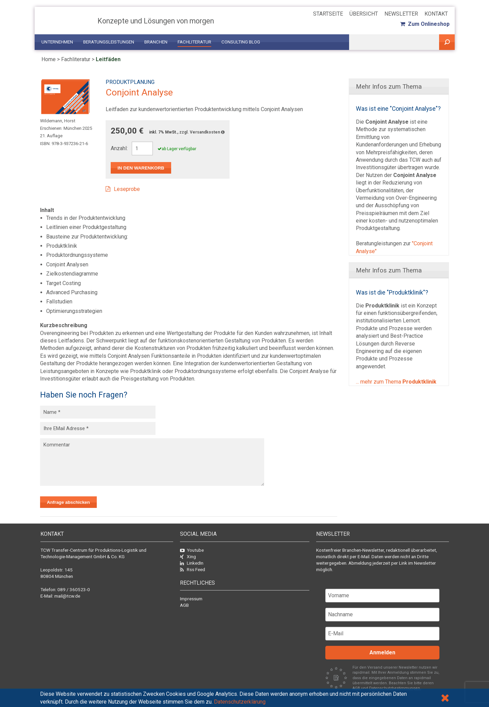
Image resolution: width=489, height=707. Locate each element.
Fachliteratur (194, 42)
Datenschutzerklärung (240, 702)
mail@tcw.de (67, 596)
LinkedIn (191, 563)
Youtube (192, 550)
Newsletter (401, 14)
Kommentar (152, 462)
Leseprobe (127, 189)
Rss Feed (192, 569)
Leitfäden (108, 59)
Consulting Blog (240, 42)
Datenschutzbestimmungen (395, 688)
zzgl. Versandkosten (201, 132)
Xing (188, 556)
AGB (184, 605)
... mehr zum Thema (396, 381)
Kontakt (436, 14)
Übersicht (363, 14)
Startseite (328, 14)
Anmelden (382, 652)
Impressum (191, 598)
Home (48, 59)
